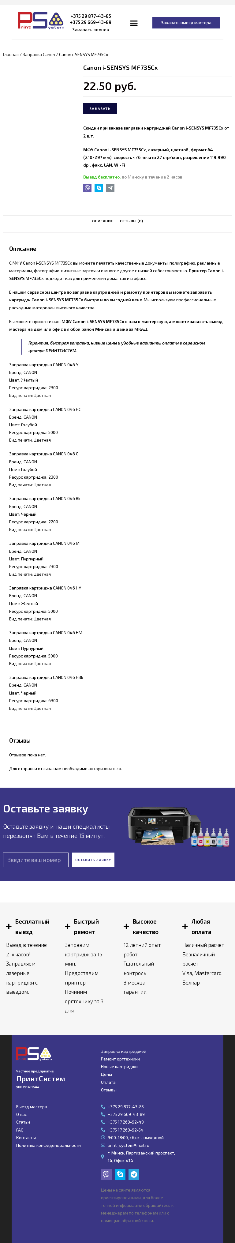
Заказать (100, 108)
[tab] (102, 221)
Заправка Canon (39, 54)
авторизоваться (104, 768)
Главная (11, 54)
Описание (102, 220)
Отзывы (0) (131, 220)
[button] (90, 30)
